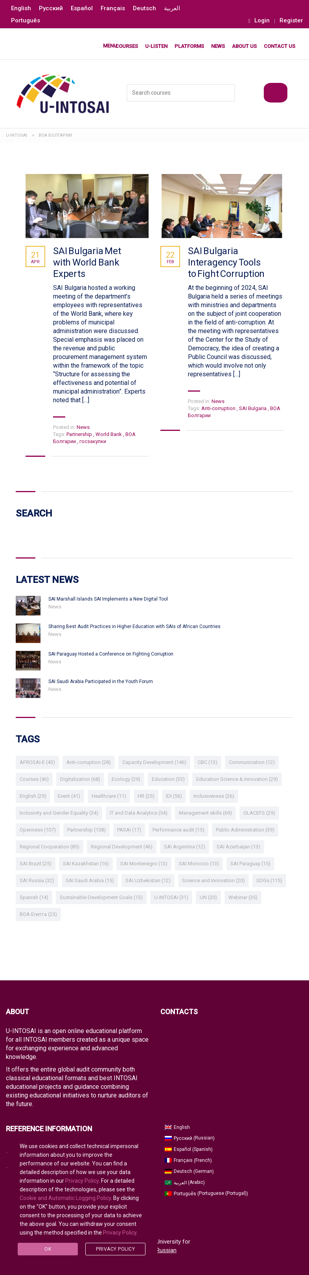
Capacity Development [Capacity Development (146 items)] (154, 762)
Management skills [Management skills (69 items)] (205, 813)
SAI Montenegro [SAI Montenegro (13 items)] (143, 863)
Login (259, 21)
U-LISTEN (156, 46)
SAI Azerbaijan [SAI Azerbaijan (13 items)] (238, 847)
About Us (244, 46)
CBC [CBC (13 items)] (207, 762)
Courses (126, 46)
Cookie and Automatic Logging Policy (65, 1198)
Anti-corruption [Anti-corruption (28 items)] (88, 762)
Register (291, 21)
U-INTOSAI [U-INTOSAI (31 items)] (171, 897)
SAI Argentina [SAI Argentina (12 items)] (184, 847)
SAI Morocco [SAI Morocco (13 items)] (199, 863)
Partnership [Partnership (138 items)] (86, 830)
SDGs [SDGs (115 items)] (269, 880)
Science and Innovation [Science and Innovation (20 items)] (213, 880)
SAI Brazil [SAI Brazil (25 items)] (36, 863)
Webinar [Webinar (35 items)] (243, 897)
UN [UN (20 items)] (208, 897)
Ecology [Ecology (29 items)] (126, 779)
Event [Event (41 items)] (69, 796)
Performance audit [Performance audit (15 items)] (178, 830)
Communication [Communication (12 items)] (252, 762)
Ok (47, 1249)
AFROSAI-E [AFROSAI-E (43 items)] (37, 762)
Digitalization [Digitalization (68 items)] (80, 779)
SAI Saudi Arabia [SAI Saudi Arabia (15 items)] (90, 880)
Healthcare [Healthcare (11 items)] (109, 796)
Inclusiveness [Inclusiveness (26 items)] (213, 796)
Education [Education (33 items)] (168, 779)
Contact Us (279, 46)
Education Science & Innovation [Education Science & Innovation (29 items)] (237, 779)
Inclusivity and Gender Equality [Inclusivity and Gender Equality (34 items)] (59, 813)
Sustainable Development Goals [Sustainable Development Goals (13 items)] (101, 897)
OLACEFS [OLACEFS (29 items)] (259, 813)
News (218, 46)
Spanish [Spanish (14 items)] (34, 897)
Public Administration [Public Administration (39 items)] (245, 830)
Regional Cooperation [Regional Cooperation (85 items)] (49, 847)
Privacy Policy (82, 1181)
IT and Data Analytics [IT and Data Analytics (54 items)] (138, 813)
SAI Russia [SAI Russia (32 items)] (37, 880)
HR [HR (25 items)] (146, 796)
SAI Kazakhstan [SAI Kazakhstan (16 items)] (86, 863)
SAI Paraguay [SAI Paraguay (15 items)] (250, 863)
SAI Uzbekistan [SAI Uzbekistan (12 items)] (148, 880)
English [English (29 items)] (33, 796)
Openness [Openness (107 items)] (38, 830)
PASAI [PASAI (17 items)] (129, 830)
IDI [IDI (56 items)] (174, 796)
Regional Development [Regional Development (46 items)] (122, 847)
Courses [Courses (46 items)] (34, 779)
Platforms (189, 46)
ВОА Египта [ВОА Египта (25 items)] (38, 914)
